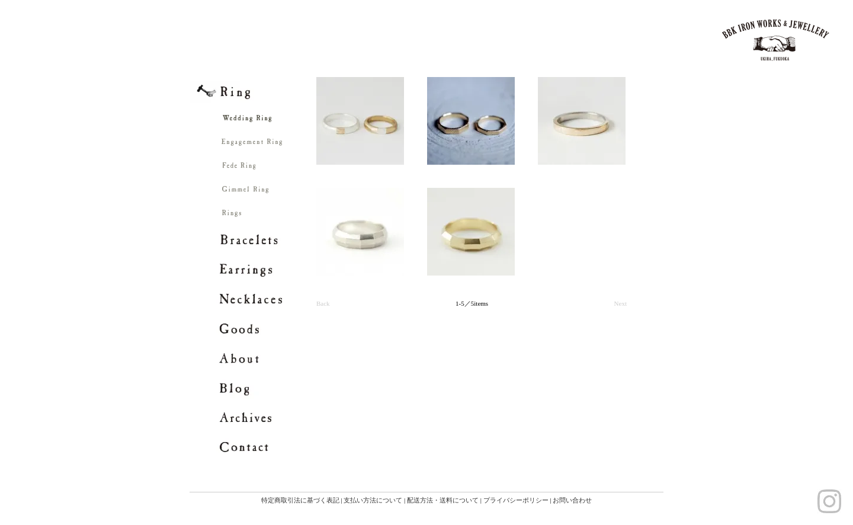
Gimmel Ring (279, 192)
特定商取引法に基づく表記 (300, 500)
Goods (253, 329)
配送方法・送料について (443, 500)
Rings (279, 216)
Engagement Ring (279, 145)
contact (253, 447)
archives (253, 418)
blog (253, 388)
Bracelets (253, 240)
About (253, 358)
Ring (253, 92)
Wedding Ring (279, 121)
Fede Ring (279, 169)
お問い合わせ (572, 500)
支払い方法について (373, 500)
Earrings (253, 269)
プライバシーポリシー (516, 500)
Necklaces (253, 299)
